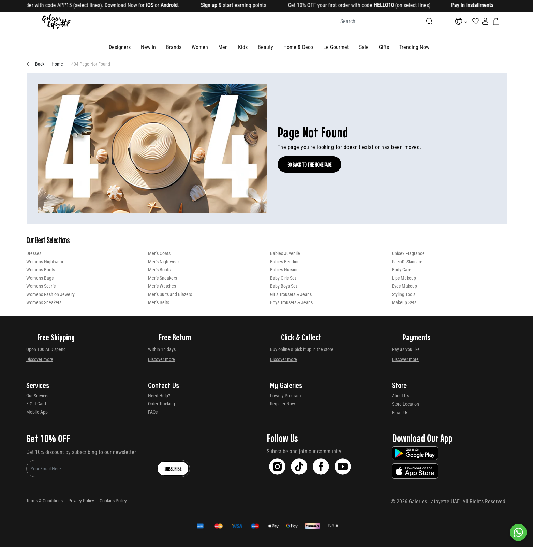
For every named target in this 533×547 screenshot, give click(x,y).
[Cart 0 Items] (502, 25)
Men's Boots (159, 270)
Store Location (405, 404)
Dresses (33, 253)
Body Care (401, 270)
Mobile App (37, 412)
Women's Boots (40, 270)
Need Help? (159, 396)
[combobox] (368, 25)
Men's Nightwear (163, 262)
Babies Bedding (285, 262)
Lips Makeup (404, 278)
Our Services (37, 396)
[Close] (507, 6)
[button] (120, 47)
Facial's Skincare (407, 262)
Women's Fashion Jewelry (50, 294)
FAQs (153, 412)
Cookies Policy (113, 501)
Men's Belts (158, 303)
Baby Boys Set (283, 286)
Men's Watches (162, 286)
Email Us (400, 413)
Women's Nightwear (44, 262)
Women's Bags (40, 278)
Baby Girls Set (283, 278)
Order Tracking (161, 404)
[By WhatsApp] (518, 532)
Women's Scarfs (41, 286)
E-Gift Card (36, 404)
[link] (173, 47)
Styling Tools (403, 294)
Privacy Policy (81, 501)
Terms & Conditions (44, 501)
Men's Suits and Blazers (170, 294)
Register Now (282, 404)
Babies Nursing (284, 270)
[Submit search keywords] (412, 25)
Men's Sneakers (162, 278)
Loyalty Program (285, 396)
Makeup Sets (404, 303)
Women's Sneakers (43, 303)
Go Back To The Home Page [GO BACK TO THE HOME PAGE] (309, 164)
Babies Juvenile (285, 253)
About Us (400, 396)
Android (174, 5)
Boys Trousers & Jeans (291, 303)
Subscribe (172, 468)
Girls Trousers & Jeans (291, 294)
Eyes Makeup (404, 286)
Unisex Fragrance (408, 253)
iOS (155, 5)
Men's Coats (159, 253)
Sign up (214, 5)
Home (57, 64)
